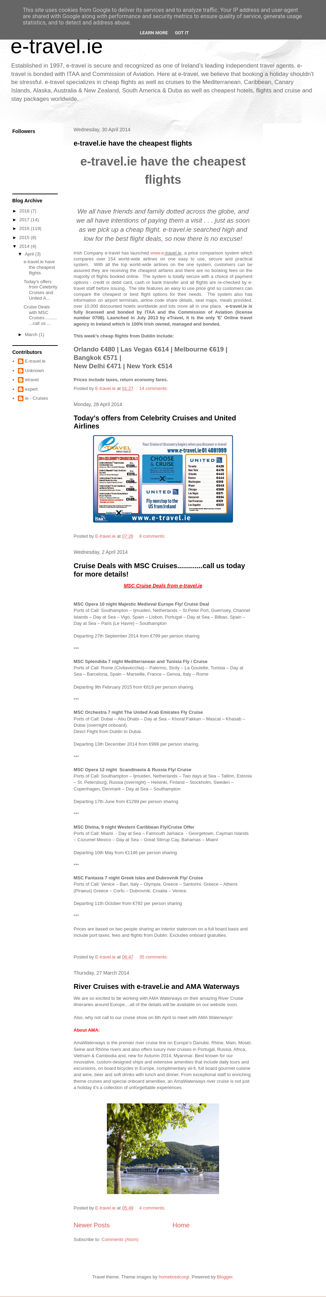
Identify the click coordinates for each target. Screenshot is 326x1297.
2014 (25, 246)
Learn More (154, 32)
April (30, 254)
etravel (32, 379)
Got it (182, 32)
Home (181, 1225)
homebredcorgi (174, 1276)
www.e (157, 253)
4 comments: (153, 1208)
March (32, 334)
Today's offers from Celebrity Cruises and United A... (40, 290)
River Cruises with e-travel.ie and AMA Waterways (157, 986)
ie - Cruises (36, 398)
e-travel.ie (57, 46)
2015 (25, 237)
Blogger (224, 1276)
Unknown (34, 370)
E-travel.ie (35, 361)
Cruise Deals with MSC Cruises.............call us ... (40, 315)
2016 (25, 228)
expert (31, 389)
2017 (25, 219)
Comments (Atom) (120, 1239)
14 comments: (154, 388)
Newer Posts (92, 1225)
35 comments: (154, 957)
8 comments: (153, 536)
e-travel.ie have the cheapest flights (133, 143)
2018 (25, 211)
